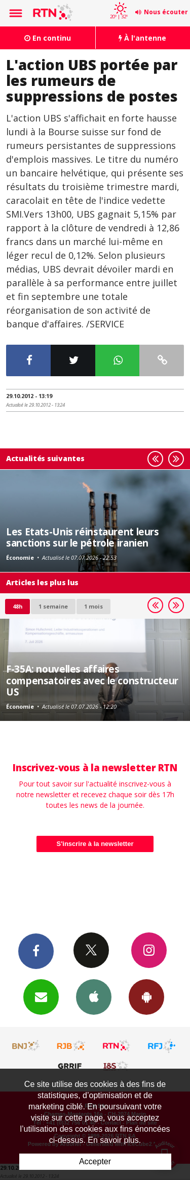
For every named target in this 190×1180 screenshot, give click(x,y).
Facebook (36, 950)
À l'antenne (142, 38)
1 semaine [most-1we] (53, 606)
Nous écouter (166, 12)
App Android (146, 996)
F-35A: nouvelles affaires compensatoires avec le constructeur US (92, 680)
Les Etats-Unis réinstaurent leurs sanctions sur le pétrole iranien (82, 537)
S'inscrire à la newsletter (95, 844)
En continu (47, 38)
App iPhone (93, 996)
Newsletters (41, 996)
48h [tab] (17, 606)
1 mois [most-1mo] (93, 606)
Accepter (95, 1161)
